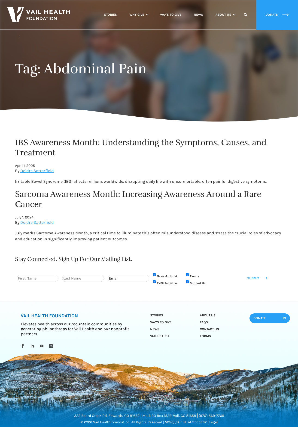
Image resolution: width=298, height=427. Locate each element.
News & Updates (168, 276)
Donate (259, 318)
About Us (223, 15)
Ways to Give (170, 15)
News (198, 15)
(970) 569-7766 (211, 415)
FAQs (204, 322)
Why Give (136, 15)
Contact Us (209, 329)
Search (245, 19)
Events (194, 276)
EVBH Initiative (167, 283)
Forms (205, 336)
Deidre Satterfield (37, 170)
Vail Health (159, 336)
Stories (110, 15)
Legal (213, 422)
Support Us (198, 283)
